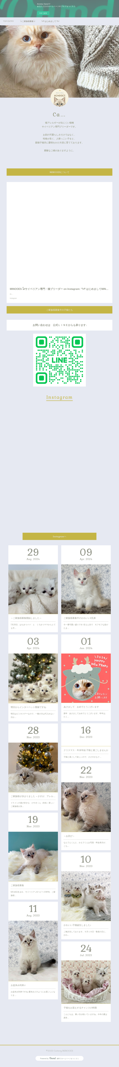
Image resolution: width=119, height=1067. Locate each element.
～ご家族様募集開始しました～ (26, 621)
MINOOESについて (59, 172)
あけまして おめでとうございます (81, 710)
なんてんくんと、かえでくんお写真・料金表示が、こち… (85, 847)
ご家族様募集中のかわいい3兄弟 (80, 621)
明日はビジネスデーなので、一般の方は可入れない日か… (32, 718)
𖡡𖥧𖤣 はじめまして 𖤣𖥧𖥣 (50, 21)
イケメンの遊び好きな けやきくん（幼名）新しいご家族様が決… (32, 808)
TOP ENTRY (8, 21)
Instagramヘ (59, 539)
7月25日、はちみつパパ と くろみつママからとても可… (33, 629)
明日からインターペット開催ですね (28, 710)
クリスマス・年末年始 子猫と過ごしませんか (86, 753)
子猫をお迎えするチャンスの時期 (80, 1011)
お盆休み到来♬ (18, 988)
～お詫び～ (69, 839)
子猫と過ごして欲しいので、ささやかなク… (82, 760)
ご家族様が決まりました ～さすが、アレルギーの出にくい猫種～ (33, 799)
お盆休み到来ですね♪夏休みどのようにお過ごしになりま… (33, 997)
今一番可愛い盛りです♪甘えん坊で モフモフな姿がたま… (86, 629)
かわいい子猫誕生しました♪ (77, 928)
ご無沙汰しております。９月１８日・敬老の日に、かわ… (85, 936)
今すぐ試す (43, 13)
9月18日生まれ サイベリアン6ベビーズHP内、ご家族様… (33, 897)
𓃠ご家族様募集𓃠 (27, 21)
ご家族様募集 (17, 888)
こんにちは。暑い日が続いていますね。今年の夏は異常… (85, 1019)
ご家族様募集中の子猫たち (59, 313)
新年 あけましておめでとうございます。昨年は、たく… (85, 718)
